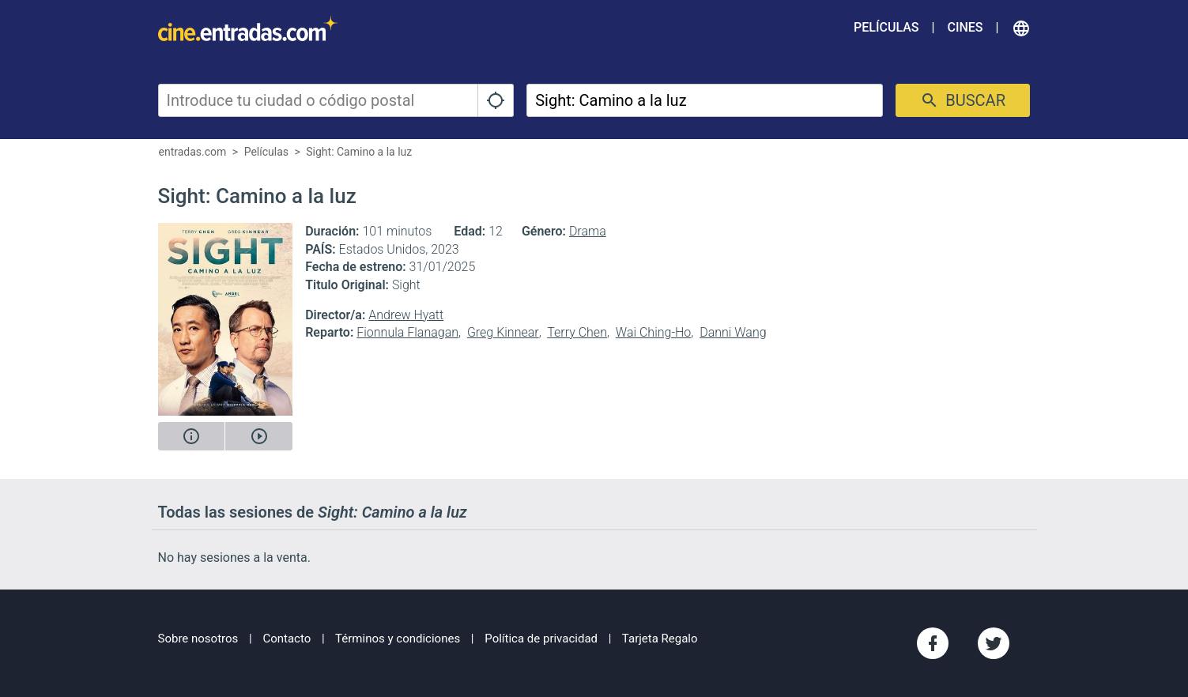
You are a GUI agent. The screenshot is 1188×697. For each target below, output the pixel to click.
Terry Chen (577, 332)
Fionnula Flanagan (407, 332)
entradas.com (193, 151)
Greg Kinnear (503, 332)
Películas (886, 27)
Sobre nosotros (198, 638)
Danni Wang (733, 332)
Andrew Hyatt (405, 314)
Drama (587, 231)
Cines (964, 27)
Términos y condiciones (397, 638)
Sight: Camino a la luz (359, 151)
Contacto (286, 638)
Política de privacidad (541, 638)
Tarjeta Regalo (660, 638)
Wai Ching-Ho (653, 332)
